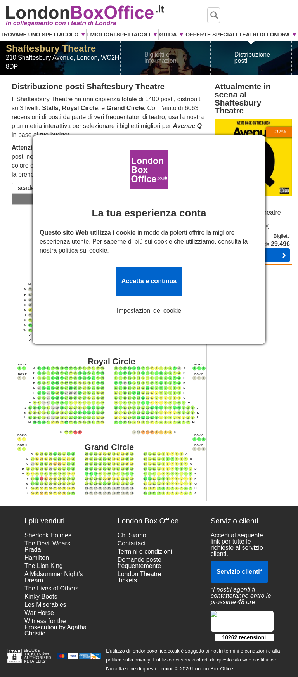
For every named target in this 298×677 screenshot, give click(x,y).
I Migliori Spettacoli (119, 34)
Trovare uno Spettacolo (39, 34)
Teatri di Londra (264, 34)
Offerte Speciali (211, 34)
